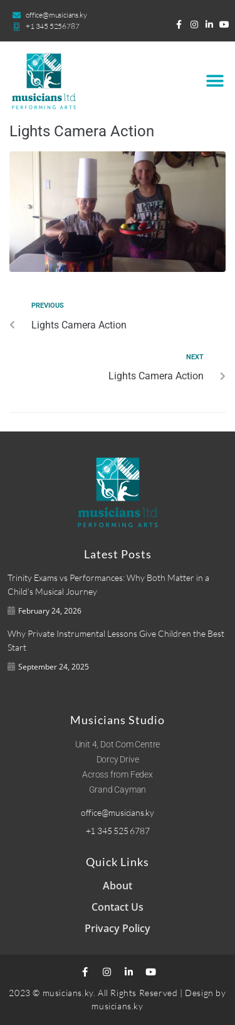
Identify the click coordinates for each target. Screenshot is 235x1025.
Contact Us (117, 907)
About (117, 885)
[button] (215, 81)
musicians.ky (117, 1006)
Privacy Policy (117, 928)
